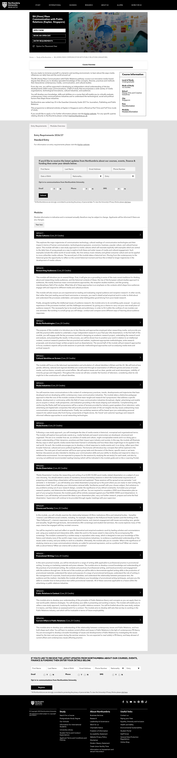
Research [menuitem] (89, 5)
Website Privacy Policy (98, 737)
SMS (105, 188)
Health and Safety (127, 725)
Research (93, 718)
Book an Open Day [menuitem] (42, 36)
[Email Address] (99, 169)
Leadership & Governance (99, 722)
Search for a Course (67, 715)
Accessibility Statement (99, 734)
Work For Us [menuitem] (136, 5)
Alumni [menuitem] (120, 5)
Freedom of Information (99, 731)
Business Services (96, 715)
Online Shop (125, 742)
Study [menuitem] (37, 5)
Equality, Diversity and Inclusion (132, 722)
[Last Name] (75, 169)
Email (41, 188)
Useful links (126, 712)
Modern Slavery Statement (100, 743)
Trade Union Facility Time (99, 746)
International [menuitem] (55, 5)
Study (63, 712)
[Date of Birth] (55, 176)
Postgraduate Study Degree (70, 718)
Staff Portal (124, 734)
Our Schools (64, 722)
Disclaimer (94, 740)
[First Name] (51, 169)
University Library (66, 730)
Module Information (130, 112)
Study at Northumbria (44, 57)
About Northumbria (100, 712)
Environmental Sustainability (131, 728)
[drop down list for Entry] (119, 176)
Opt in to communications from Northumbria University (61, 182)
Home (31, 57)
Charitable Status (96, 728)
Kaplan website (90, 114)
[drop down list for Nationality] (87, 176)
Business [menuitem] (73, 5)
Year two (39, 225)
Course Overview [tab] (89, 65)
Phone (73, 188)
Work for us (94, 725)
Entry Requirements (43, 41)
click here (127, 202)
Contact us (124, 715)
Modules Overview (57, 126)
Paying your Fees (126, 718)
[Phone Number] (123, 169)
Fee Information (128, 106)
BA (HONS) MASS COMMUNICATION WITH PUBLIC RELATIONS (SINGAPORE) (81, 57)
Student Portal (125, 731)
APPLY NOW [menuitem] (39, 30)
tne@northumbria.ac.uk (78, 116)
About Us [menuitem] (105, 5)
